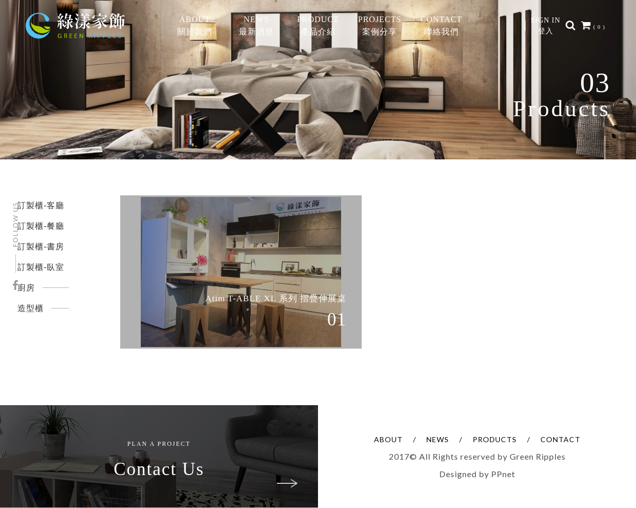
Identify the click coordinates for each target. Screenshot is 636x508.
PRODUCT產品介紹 (318, 25)
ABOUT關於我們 (194, 25)
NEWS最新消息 (256, 25)
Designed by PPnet (477, 474)
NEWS (437, 439)
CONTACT (560, 439)
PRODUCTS (495, 439)
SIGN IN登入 (545, 25)
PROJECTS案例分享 (379, 25)
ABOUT (388, 439)
